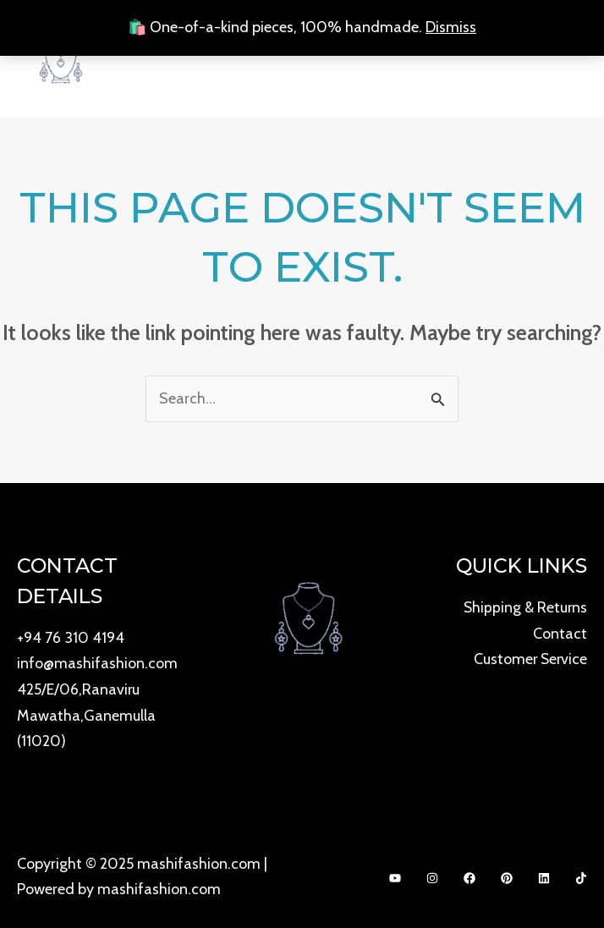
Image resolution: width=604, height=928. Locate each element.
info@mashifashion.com (97, 661)
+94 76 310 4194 (70, 637)
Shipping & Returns (524, 606)
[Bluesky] (544, 874)
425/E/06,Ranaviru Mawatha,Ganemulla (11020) (86, 712)
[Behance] (507, 874)
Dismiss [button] (451, 27)
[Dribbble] (581, 874)
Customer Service (529, 656)
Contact (560, 632)
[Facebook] (469, 874)
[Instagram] (432, 874)
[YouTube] (395, 874)
